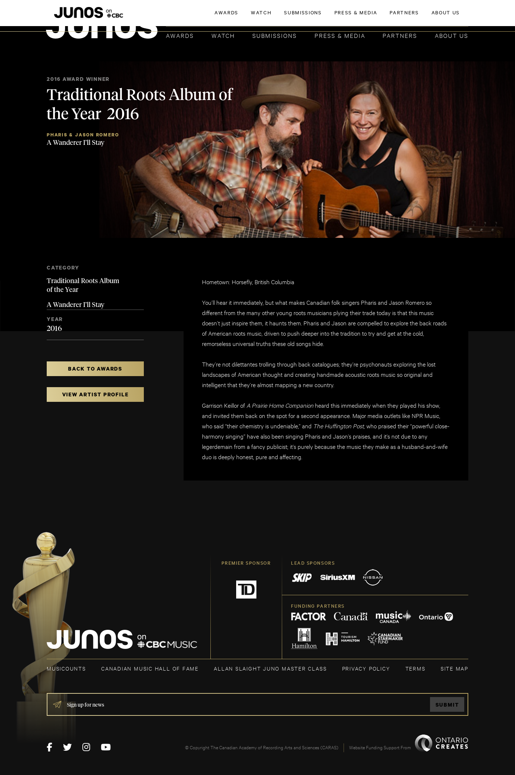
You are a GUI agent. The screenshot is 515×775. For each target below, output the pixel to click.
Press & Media (340, 35)
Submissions (274, 35)
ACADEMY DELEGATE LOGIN (433, 17)
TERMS (415, 668)
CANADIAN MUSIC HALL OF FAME (150, 668)
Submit (447, 704)
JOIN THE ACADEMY (366, 17)
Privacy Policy (366, 668)
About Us (451, 35)
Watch (223, 35)
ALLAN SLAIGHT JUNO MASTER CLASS (270, 668)
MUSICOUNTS (66, 668)
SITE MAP (454, 668)
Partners (400, 35)
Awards (180, 35)
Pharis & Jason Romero (83, 135)
